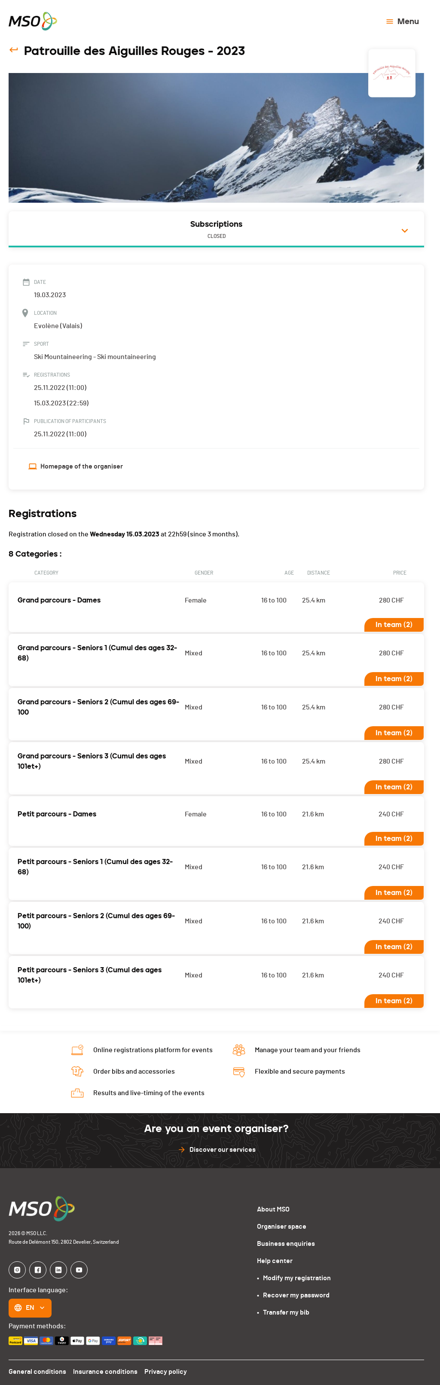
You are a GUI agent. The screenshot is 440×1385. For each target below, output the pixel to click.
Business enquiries (285, 1241)
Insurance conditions (103, 1369)
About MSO (273, 1206)
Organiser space (281, 1224)
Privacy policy (163, 1369)
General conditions (37, 1369)
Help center (274, 1258)
